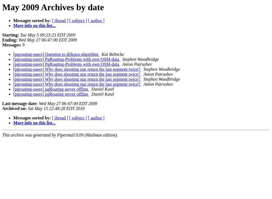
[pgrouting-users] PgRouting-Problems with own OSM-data (66, 59)
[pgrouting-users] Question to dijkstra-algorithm (56, 54)
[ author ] (96, 20)
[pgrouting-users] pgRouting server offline (51, 89)
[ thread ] (60, 20)
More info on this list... (34, 25)
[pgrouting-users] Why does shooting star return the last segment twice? (77, 69)
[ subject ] (78, 20)
